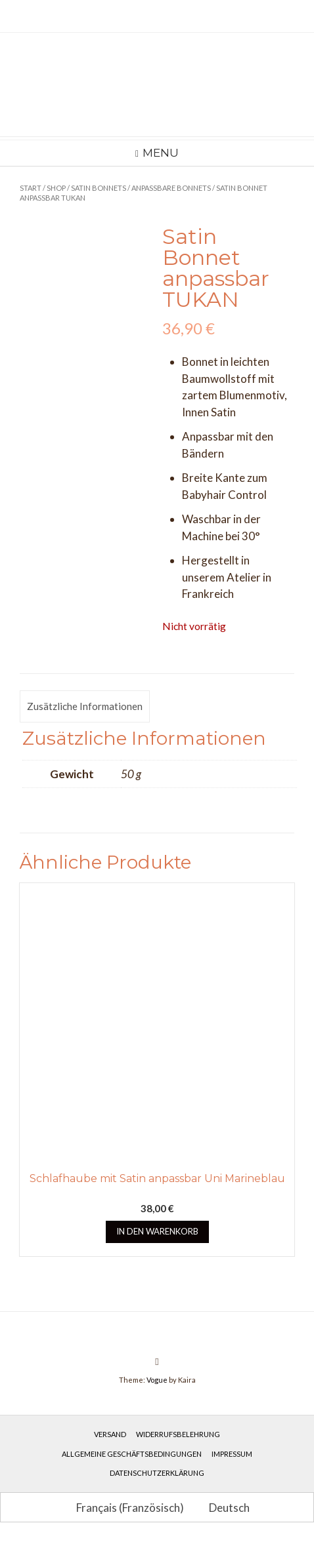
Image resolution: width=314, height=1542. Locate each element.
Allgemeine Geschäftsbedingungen (132, 1454)
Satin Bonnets (98, 188)
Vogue (157, 1379)
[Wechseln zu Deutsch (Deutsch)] (223, 1507)
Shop (56, 188)
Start (30, 188)
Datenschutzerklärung (157, 1473)
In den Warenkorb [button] (157, 1231)
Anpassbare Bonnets (171, 188)
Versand (110, 1434)
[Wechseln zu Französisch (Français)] (124, 1507)
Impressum (232, 1454)
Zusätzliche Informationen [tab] (85, 706)
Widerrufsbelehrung (178, 1434)
